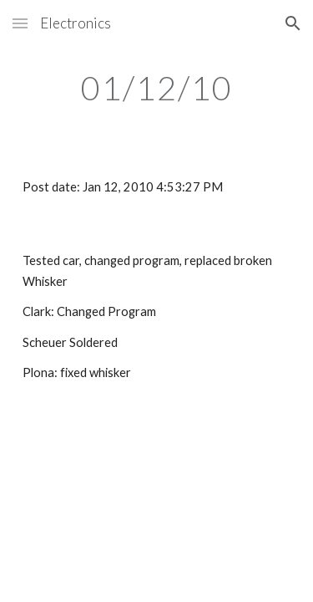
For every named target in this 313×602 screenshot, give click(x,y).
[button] (20, 23)
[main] (157, 88)
